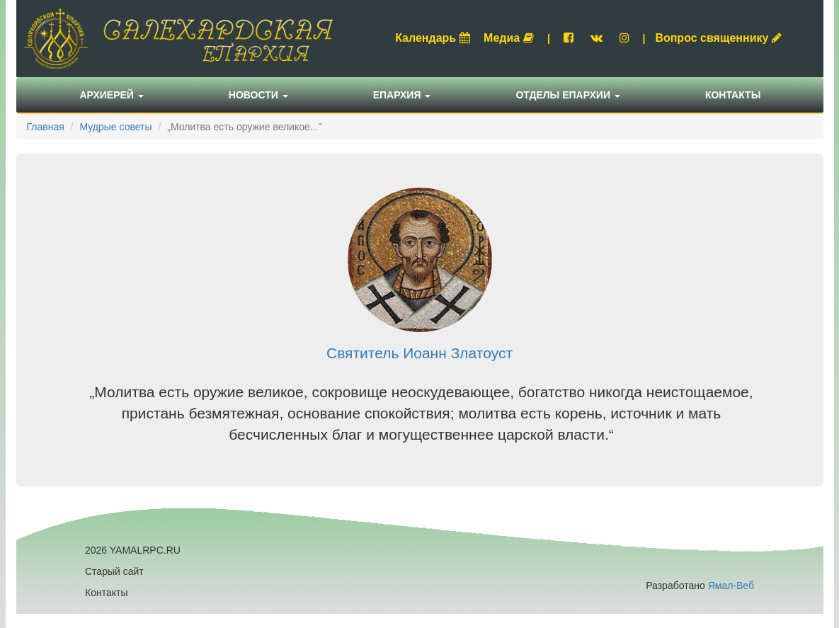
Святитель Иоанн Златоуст (419, 353)
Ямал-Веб (731, 585)
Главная (45, 126)
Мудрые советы (115, 126)
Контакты (732, 95)
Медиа (509, 38)
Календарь (432, 38)
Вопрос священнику (718, 38)
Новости (258, 95)
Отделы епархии (567, 95)
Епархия (402, 95)
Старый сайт (114, 571)
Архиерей (112, 95)
